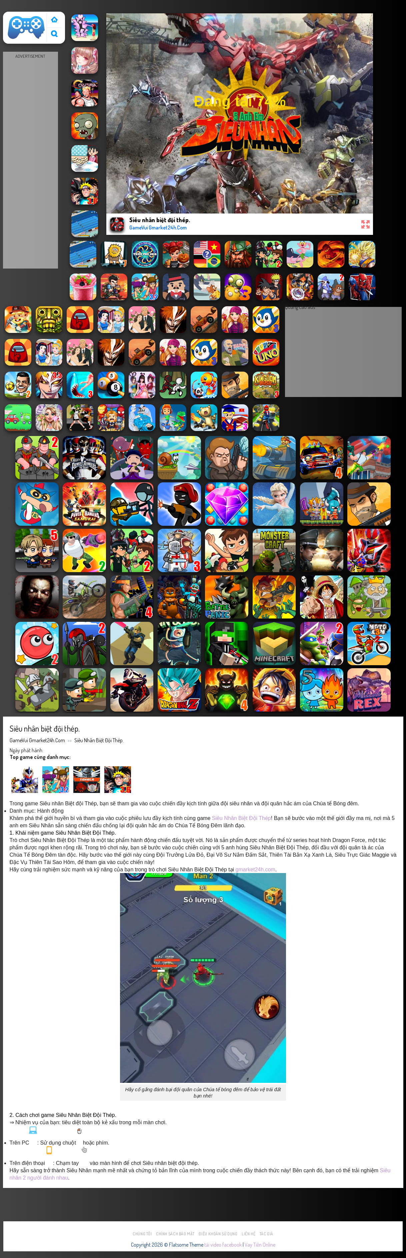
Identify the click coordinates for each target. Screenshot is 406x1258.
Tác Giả (266, 1233)
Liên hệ (248, 1233)
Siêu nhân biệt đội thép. (99, 740)
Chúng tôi (142, 1233)
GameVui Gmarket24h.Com (37, 740)
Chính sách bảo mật (175, 1233)
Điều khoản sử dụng (218, 1233)
